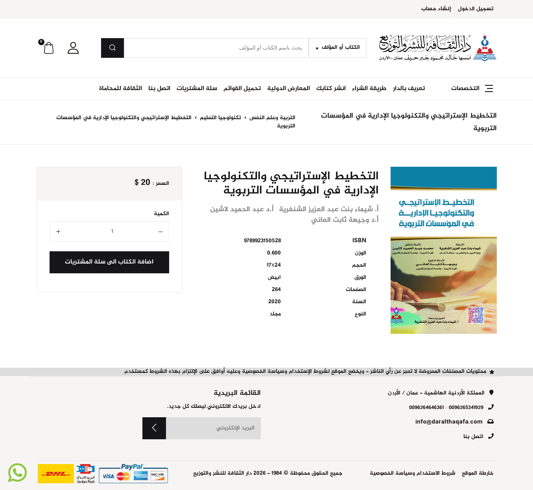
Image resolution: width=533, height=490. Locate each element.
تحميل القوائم (242, 88)
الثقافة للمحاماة (120, 88)
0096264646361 (426, 407)
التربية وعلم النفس (271, 118)
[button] (73, 48)
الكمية (161, 214)
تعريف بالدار (409, 88)
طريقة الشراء (369, 88)
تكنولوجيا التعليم (219, 118)
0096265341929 (466, 407)
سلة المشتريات (197, 88)
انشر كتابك (331, 88)
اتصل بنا (159, 88)
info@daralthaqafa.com (449, 422)
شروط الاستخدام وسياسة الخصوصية (413, 474)
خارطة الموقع (478, 474)
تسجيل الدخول (476, 9)
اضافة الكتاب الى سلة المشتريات (109, 262)
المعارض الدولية (288, 88)
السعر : (161, 184)
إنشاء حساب (436, 9)
